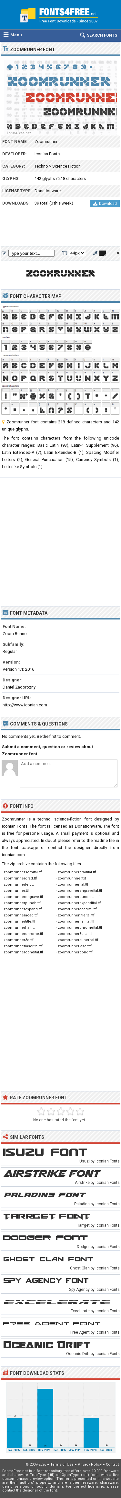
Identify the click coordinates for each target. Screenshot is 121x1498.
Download (105, 203)
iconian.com (13, 854)
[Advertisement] (60, 228)
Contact (112, 1464)
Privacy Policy (90, 1464)
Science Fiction (66, 166)
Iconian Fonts (47, 153)
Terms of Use (62, 1464)
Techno (41, 166)
